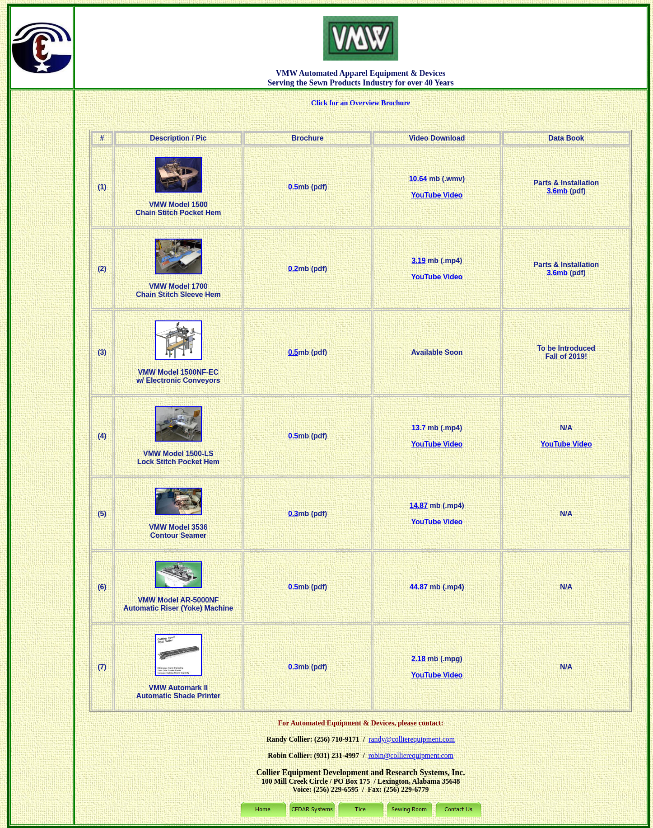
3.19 (418, 260)
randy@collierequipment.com (411, 739)
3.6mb (557, 191)
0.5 (293, 187)
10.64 (418, 179)
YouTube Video (437, 195)
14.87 (419, 505)
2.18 (418, 659)
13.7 (418, 428)
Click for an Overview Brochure (360, 103)
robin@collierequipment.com (410, 755)
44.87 (419, 587)
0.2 (293, 269)
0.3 (293, 514)
